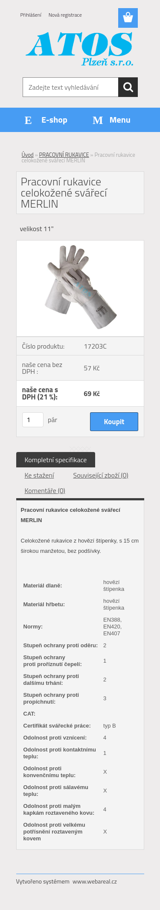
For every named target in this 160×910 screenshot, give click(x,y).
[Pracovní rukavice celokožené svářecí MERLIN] (80, 244)
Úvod (28, 154)
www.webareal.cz (95, 881)
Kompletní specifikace (56, 460)
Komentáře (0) (45, 490)
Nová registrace (65, 15)
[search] (128, 87)
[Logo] (80, 50)
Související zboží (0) (100, 475)
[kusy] (33, 419)
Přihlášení (30, 15)
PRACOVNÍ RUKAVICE (64, 154)
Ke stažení (39, 475)
